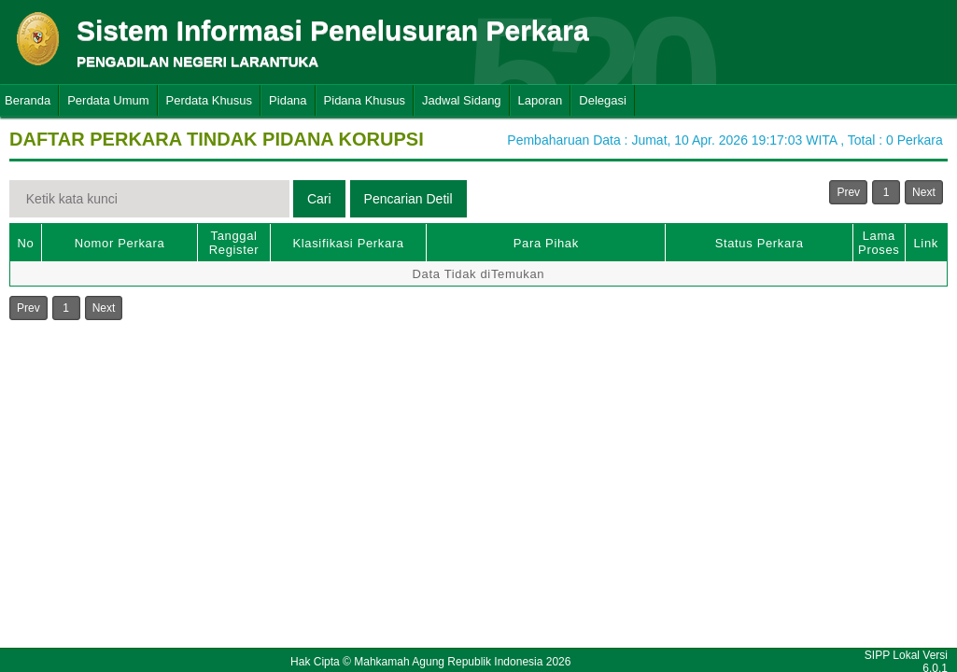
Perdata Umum (107, 100)
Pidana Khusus (364, 100)
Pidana (287, 100)
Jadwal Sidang (461, 100)
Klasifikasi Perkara (347, 243)
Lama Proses (878, 243)
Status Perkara (759, 243)
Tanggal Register (234, 243)
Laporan (540, 100)
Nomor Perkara (120, 243)
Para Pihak (546, 243)
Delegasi (602, 100)
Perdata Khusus (209, 100)
